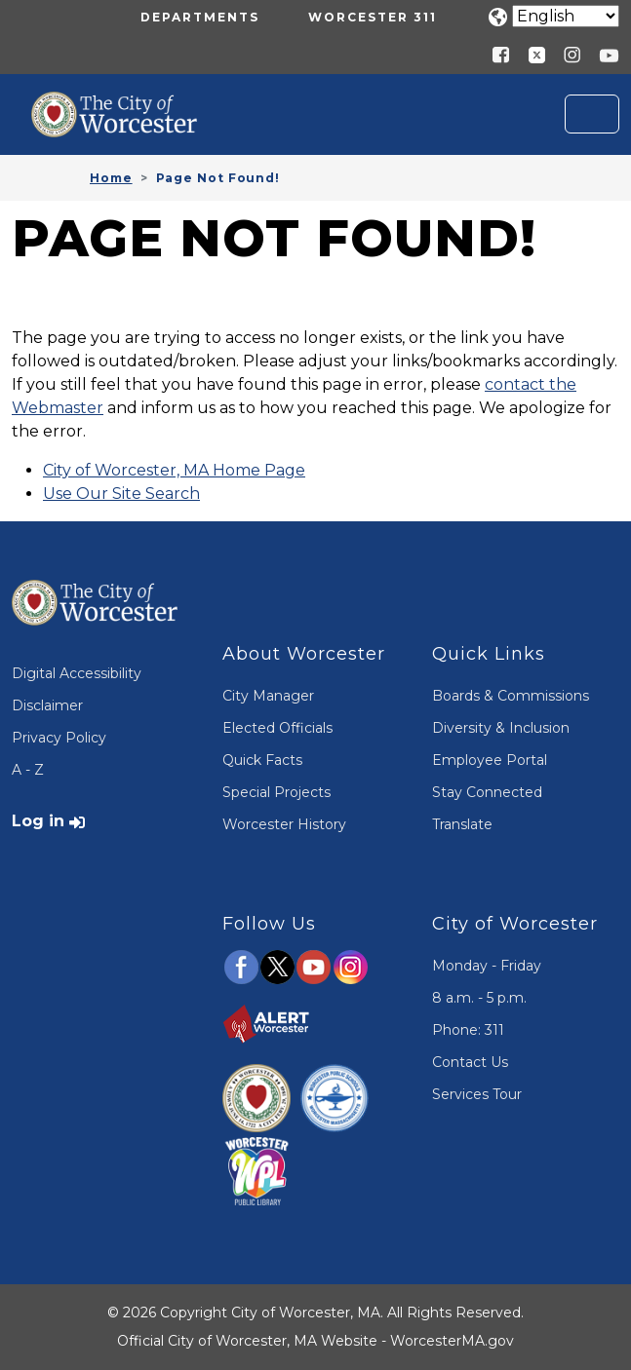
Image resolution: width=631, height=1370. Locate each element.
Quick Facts (262, 760)
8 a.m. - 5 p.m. (479, 998)
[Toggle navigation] (592, 114)
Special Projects (276, 792)
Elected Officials (277, 728)
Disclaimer (47, 705)
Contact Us (470, 1062)
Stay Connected (487, 792)
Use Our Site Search (121, 493)
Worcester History (284, 824)
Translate (462, 824)
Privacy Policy (59, 737)
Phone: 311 (468, 1030)
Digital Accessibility (76, 673)
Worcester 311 (372, 17)
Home (111, 178)
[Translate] (565, 16)
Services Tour (477, 1094)
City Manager (268, 695)
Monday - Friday (486, 965)
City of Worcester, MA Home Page (174, 470)
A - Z (28, 770)
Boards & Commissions (510, 695)
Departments (199, 17)
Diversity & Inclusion (501, 728)
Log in (38, 821)
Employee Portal (489, 760)
